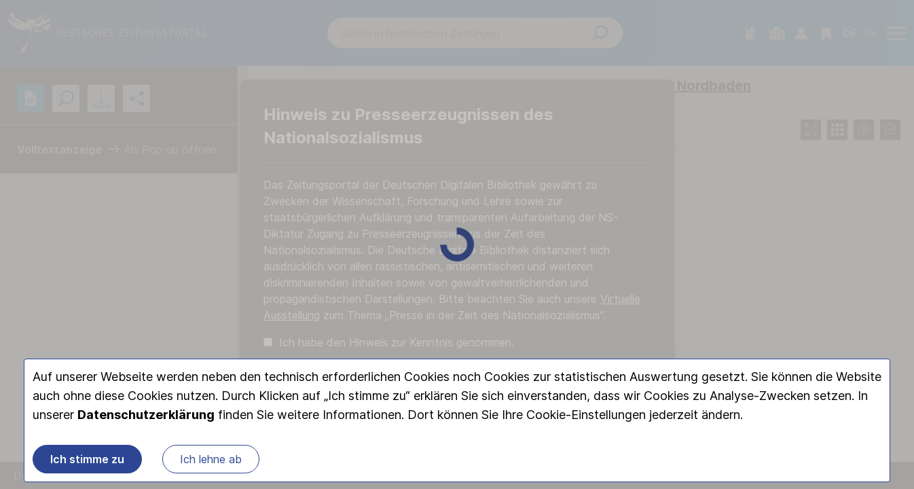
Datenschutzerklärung (146, 415)
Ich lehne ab (211, 459)
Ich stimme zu (87, 459)
